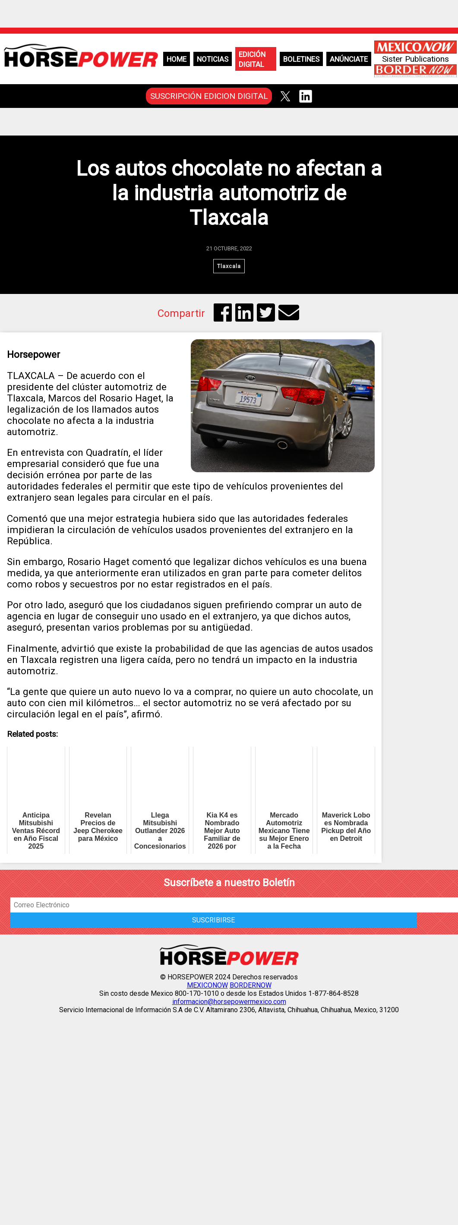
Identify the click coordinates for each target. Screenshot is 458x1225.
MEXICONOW (207, 985)
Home (176, 59)
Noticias (212, 59)
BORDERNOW (251, 985)
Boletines (301, 59)
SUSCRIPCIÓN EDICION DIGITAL (209, 96)
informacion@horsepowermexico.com (229, 1002)
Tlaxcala (229, 266)
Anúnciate (349, 59)
